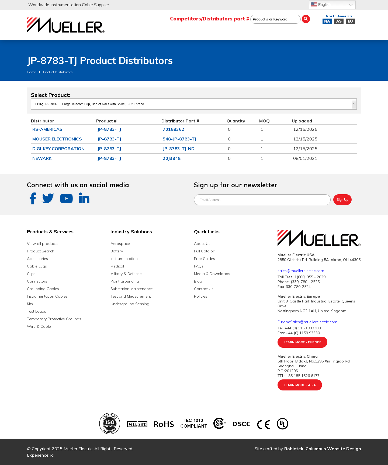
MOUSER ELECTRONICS (57, 139)
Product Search (40, 251)
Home (31, 72)
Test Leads (36, 311)
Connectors (37, 281)
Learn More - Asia (300, 385)
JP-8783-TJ (109, 129)
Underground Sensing (129, 303)
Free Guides (204, 258)
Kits (30, 303)
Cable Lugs (37, 266)
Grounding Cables (43, 288)
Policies (200, 296)
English (321, 5)
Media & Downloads (212, 273)
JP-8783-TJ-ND (179, 148)
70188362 (173, 129)
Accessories (37, 258)
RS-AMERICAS (47, 129)
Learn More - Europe (302, 342)
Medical (117, 266)
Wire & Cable (39, 326)
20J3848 (172, 158)
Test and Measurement (130, 296)
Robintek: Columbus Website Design (322, 448)
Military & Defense (126, 273)
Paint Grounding (124, 281)
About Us (202, 243)
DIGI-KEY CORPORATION (58, 148)
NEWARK (41, 158)
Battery (116, 251)
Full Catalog (204, 251)
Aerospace (120, 243)
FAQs (198, 266)
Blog (198, 281)
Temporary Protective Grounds (54, 318)
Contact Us (203, 288)
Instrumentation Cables (47, 296)
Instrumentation (124, 258)
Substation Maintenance (131, 288)
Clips (31, 273)
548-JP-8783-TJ (179, 139)
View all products (42, 243)
